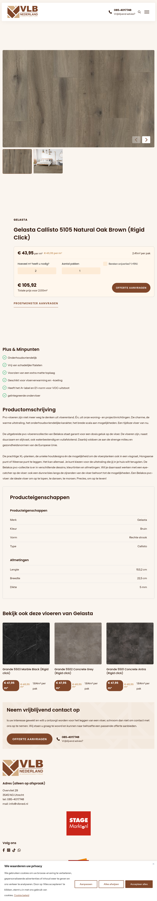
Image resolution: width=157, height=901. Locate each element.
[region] (78, 881)
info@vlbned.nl (18, 803)
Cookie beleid (21, 895)
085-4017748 (15, 799)
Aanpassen (86, 884)
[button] (146, 139)
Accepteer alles (139, 884)
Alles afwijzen (111, 884)
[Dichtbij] (153, 864)
